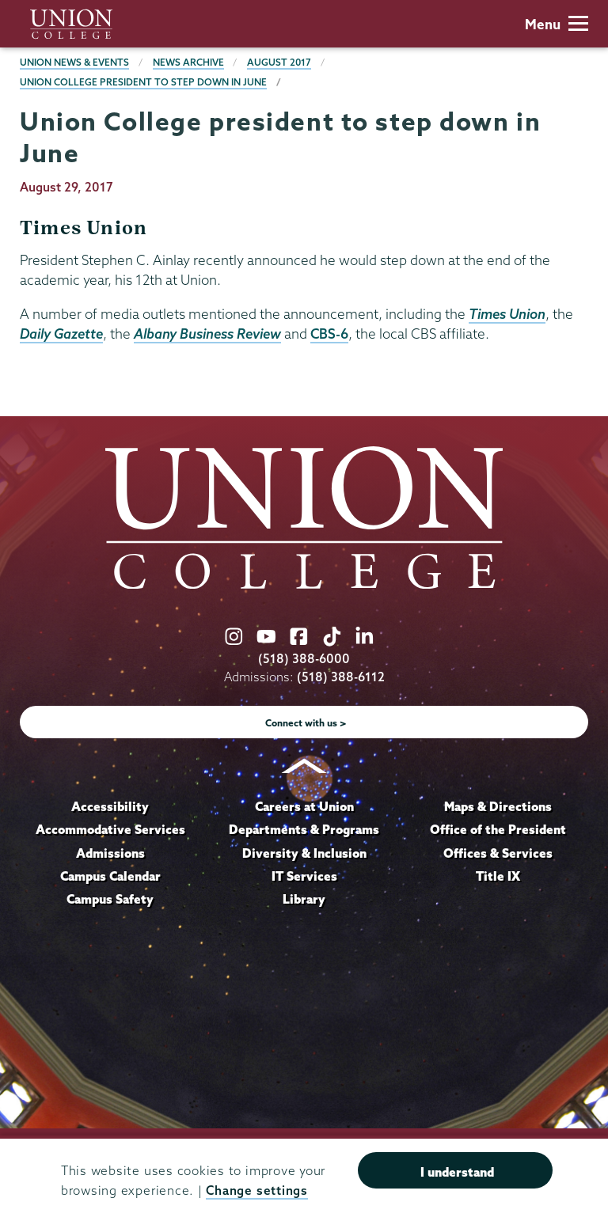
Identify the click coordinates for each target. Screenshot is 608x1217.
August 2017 (279, 62)
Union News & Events (74, 62)
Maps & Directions (498, 806)
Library (304, 899)
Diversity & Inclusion (304, 853)
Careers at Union (304, 806)
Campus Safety (110, 899)
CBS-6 (329, 333)
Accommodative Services (110, 829)
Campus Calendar (110, 876)
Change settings (256, 1190)
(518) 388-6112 (341, 676)
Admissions (110, 853)
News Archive (188, 62)
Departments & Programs (304, 829)
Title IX (498, 876)
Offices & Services (498, 853)
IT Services (304, 876)
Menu (556, 24)
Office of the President (498, 829)
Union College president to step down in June (143, 82)
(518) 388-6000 (304, 658)
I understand (457, 1172)
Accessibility (110, 806)
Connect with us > (306, 723)
